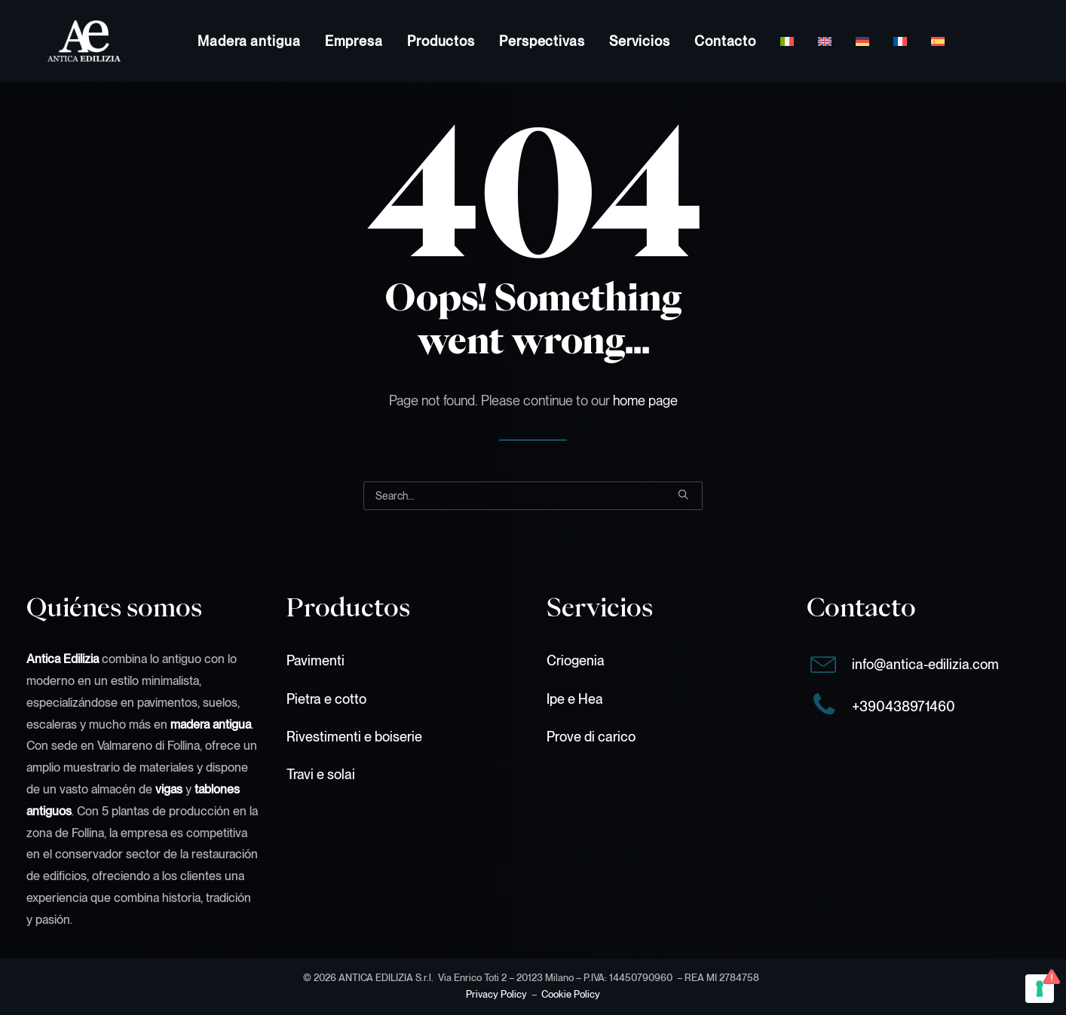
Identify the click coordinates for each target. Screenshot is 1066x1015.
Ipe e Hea (575, 699)
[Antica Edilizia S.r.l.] (63, 41)
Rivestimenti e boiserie (354, 736)
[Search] (533, 496)
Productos (441, 41)
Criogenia (576, 660)
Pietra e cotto (326, 699)
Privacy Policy (496, 994)
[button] (683, 494)
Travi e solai (320, 774)
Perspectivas (542, 41)
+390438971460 (903, 706)
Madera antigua (249, 41)
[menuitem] (249, 41)
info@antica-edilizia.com (925, 664)
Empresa (354, 41)
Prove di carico (591, 736)
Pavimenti (315, 660)
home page (645, 400)
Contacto (725, 41)
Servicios (639, 41)
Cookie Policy (570, 994)
